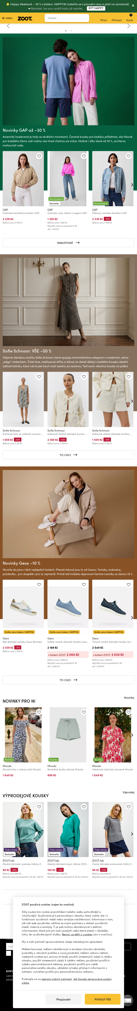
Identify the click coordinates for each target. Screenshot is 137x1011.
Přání (103, 18)
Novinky (129, 697)
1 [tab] (66, 31)
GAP (5, 209)
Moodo (7, 766)
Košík (129, 17)
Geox (6, 638)
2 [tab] (71, 31)
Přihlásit (117, 18)
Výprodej (128, 792)
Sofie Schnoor (11, 430)
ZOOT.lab (8, 860)
